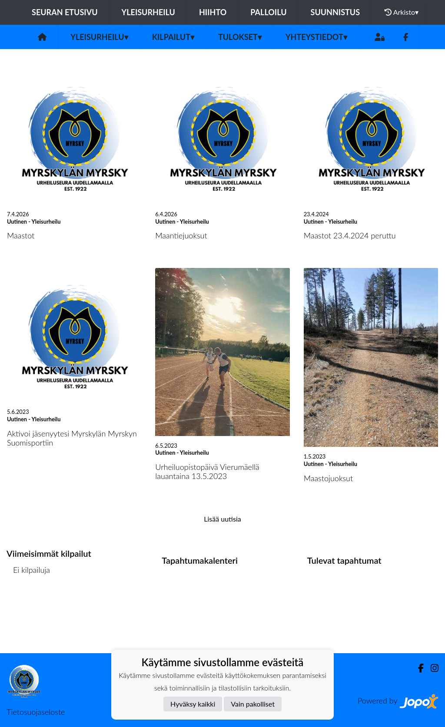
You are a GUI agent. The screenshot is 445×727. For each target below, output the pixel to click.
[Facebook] (405, 37)
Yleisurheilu (148, 12)
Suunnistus (335, 12)
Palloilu (268, 12)
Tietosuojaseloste (36, 712)
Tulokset (240, 37)
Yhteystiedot (316, 37)
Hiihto (212, 12)
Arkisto (401, 12)
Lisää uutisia (222, 519)
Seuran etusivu (65, 12)
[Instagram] (431, 668)
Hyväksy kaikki (192, 704)
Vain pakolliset (253, 704)
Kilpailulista (29, 603)
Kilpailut (173, 37)
